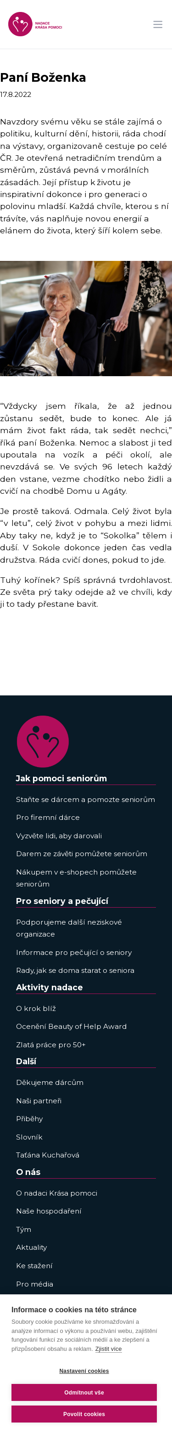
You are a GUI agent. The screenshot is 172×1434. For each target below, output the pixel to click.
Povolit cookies (84, 1414)
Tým (23, 1229)
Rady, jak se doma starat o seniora (75, 970)
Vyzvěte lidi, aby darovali (59, 835)
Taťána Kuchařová (47, 1155)
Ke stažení (34, 1265)
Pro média (34, 1284)
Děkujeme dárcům (49, 1082)
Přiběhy (29, 1118)
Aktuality (31, 1247)
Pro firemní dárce (48, 817)
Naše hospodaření (49, 1211)
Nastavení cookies (84, 1371)
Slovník (29, 1137)
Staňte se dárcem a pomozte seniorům (85, 799)
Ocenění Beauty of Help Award (71, 1026)
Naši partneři (38, 1100)
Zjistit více (108, 1348)
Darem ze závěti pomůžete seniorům (81, 853)
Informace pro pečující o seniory (74, 952)
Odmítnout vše (84, 1392)
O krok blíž (36, 1008)
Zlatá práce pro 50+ (51, 1044)
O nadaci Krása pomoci (56, 1193)
